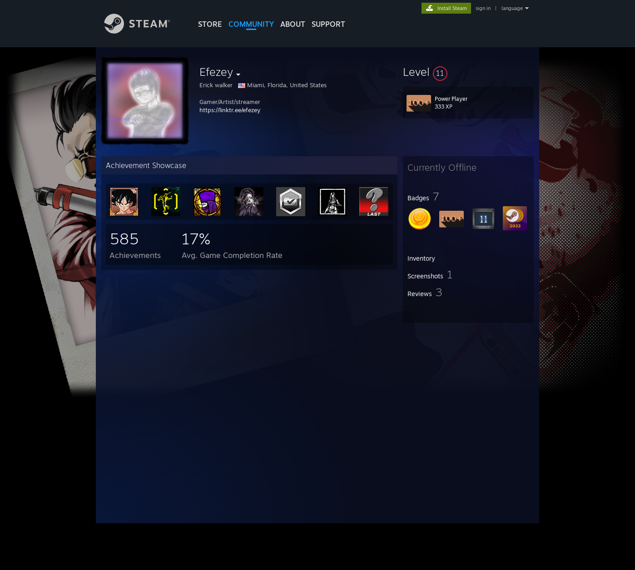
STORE (210, 24)
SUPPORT (328, 24)
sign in (483, 8)
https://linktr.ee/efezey (229, 110)
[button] (468, 72)
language (512, 8)
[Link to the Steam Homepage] (144, 31)
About (292, 24)
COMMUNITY (251, 24)
